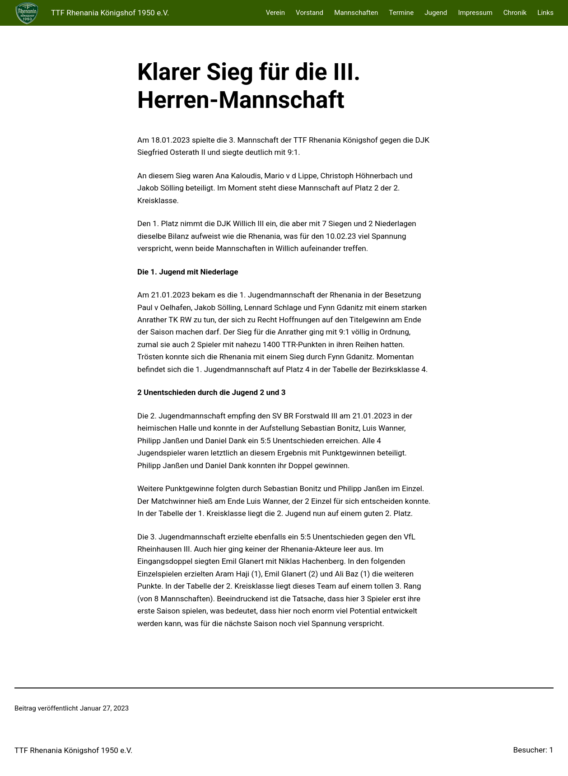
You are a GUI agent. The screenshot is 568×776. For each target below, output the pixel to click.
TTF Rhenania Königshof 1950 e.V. (110, 12)
